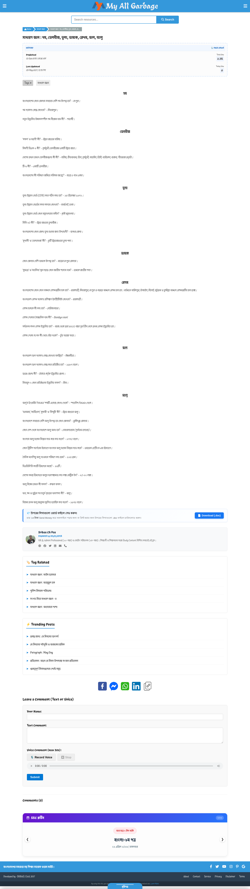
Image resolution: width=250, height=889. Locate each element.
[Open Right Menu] (245, 6)
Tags (27, 83)
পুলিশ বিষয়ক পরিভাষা (38, 591)
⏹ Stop (66, 760)
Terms (242, 879)
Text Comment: (125, 734)
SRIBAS (20, 879)
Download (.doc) (209, 515)
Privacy (218, 879)
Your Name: (125, 714)
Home (27, 29)
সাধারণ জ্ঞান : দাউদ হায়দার (41, 575)
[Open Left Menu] (4, 6)
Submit (35, 779)
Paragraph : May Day (39, 653)
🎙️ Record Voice (41, 760)
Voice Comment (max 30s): (44, 753)
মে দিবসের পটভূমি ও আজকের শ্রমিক (45, 644)
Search (167, 19)
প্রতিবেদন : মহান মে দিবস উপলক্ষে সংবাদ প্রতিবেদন (52, 661)
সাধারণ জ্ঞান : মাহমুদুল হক (40, 583)
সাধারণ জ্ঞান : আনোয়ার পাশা (41, 607)
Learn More (155, 886)
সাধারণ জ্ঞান (41, 29)
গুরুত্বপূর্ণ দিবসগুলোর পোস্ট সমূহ (43, 669)
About (186, 879)
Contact (196, 879)
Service (207, 879)
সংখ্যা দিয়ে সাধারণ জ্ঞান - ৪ (41, 599)
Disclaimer (230, 879)
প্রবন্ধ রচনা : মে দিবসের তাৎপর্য (42, 636)
